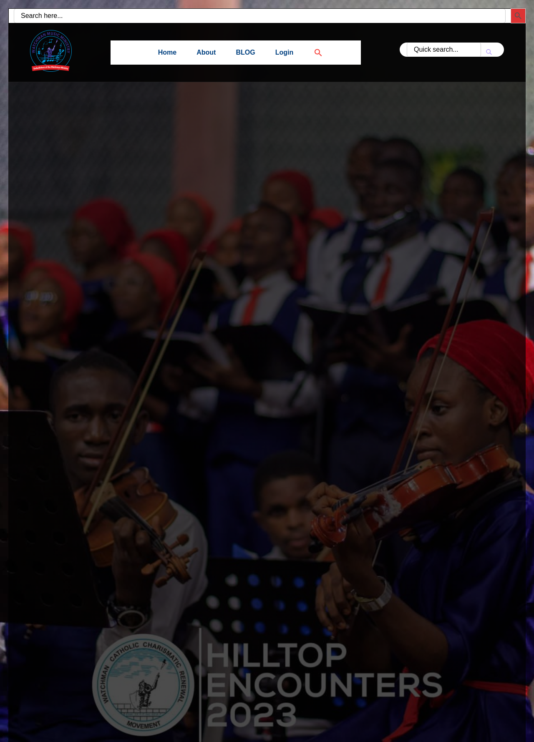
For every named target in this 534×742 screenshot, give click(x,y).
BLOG (245, 52)
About (206, 52)
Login (284, 52)
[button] (313, 52)
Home (167, 52)
